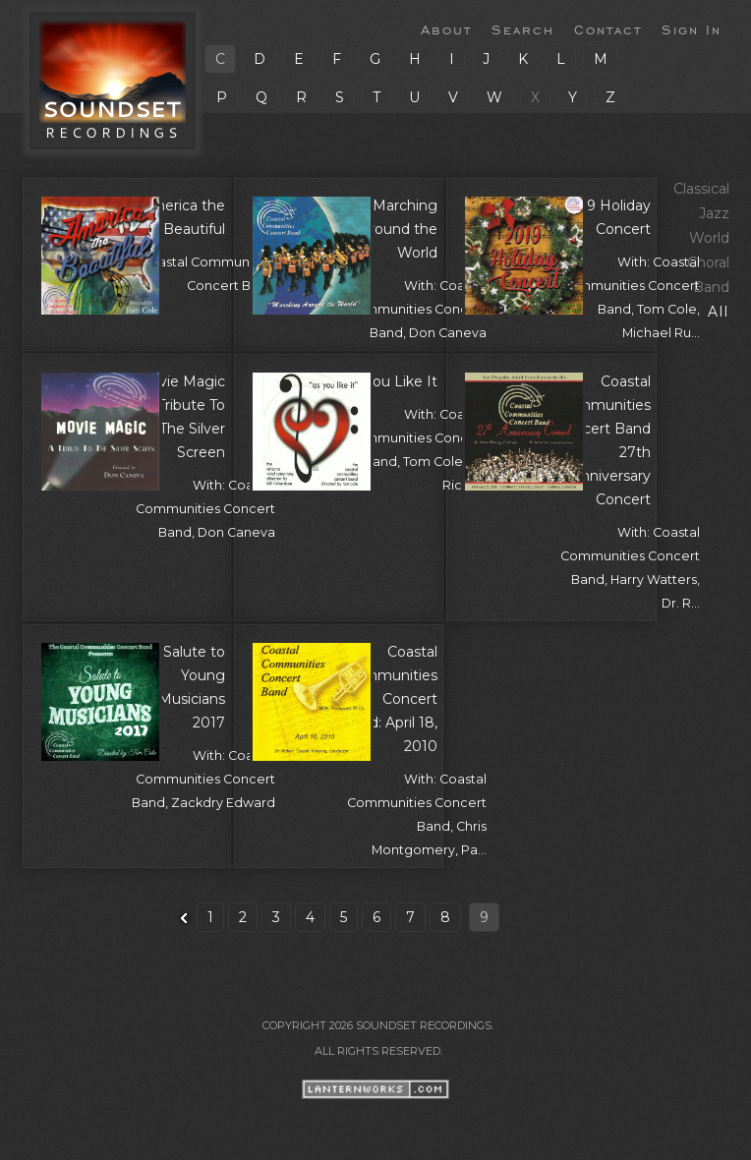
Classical (701, 189)
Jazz (714, 213)
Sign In (692, 28)
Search (522, 28)
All (718, 311)
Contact (608, 28)
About (446, 28)
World (709, 238)
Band (711, 287)
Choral (708, 262)
